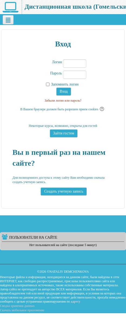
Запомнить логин (65, 84)
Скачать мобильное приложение (22, 310)
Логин (57, 62)
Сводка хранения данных (17, 306)
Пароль (56, 73)
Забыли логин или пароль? (63, 100)
